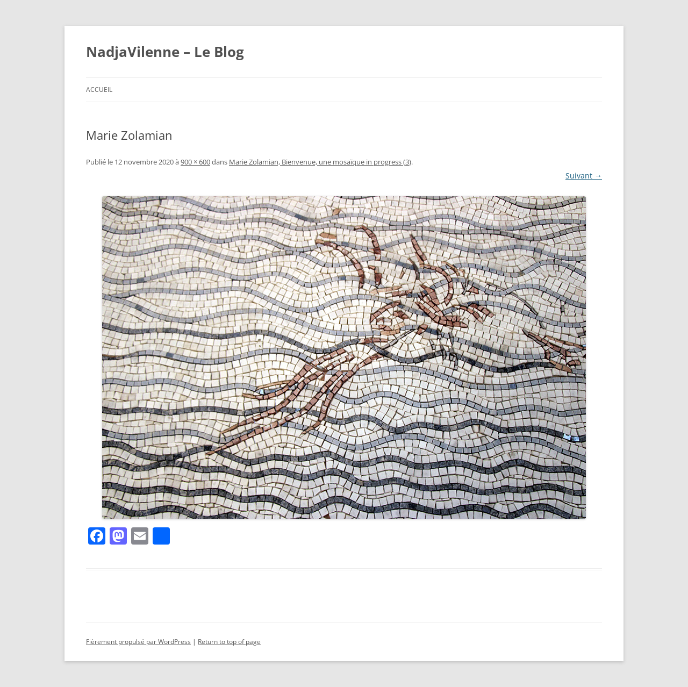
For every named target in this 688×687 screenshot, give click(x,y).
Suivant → (583, 175)
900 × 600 (195, 162)
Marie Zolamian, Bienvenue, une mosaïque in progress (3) (320, 162)
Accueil (99, 89)
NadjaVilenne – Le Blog (165, 51)
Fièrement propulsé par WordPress (138, 641)
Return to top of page (229, 641)
